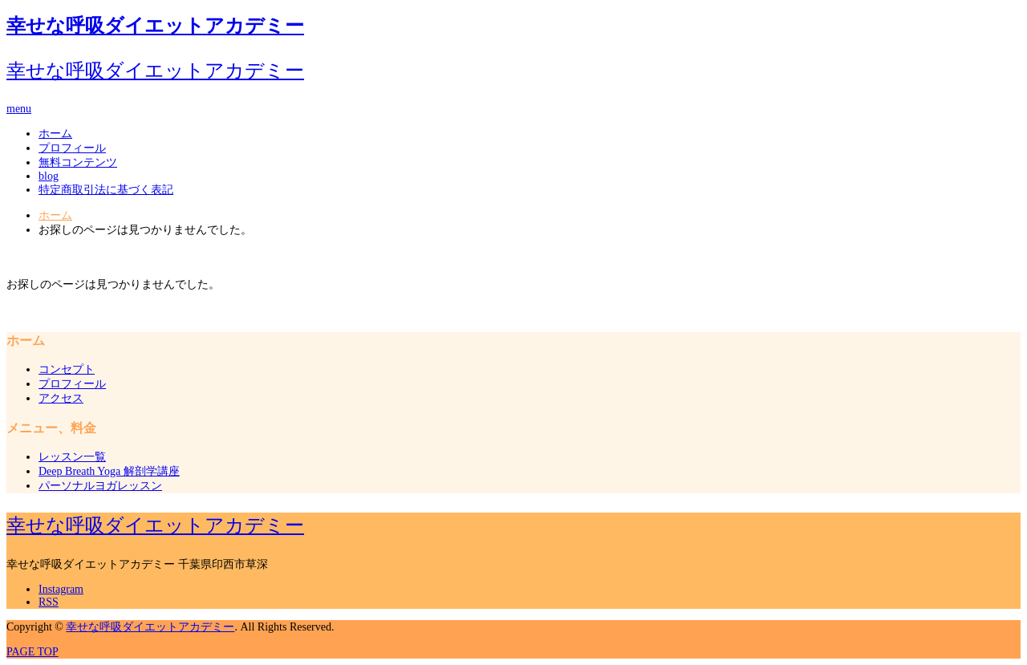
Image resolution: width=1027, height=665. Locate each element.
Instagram (61, 589)
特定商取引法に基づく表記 (106, 190)
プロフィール (72, 148)
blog (49, 176)
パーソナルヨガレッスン (100, 486)
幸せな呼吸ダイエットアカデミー (155, 25)
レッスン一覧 (72, 457)
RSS (49, 602)
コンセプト (67, 369)
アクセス (61, 398)
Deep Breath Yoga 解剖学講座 (109, 471)
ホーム (55, 134)
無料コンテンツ (78, 162)
